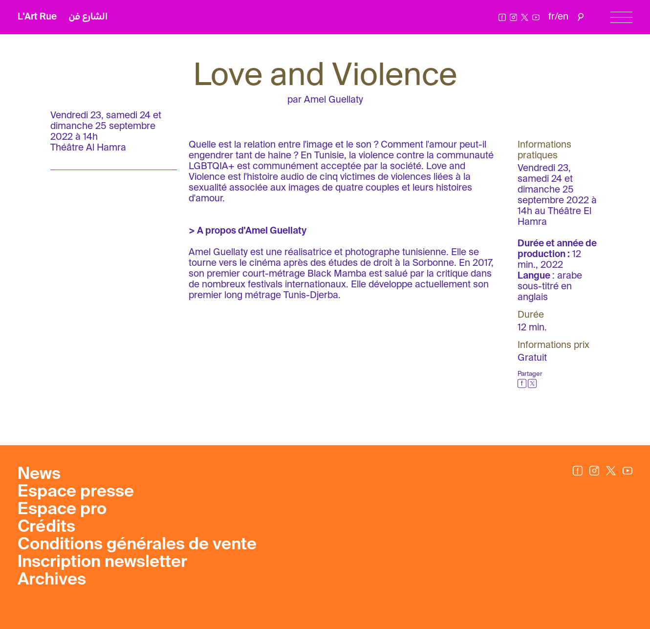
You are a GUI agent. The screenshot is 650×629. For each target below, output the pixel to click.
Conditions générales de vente (137, 545)
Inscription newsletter (102, 562)
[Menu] (621, 17)
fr (551, 17)
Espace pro (62, 509)
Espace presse (76, 492)
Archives (52, 580)
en (563, 17)
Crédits (46, 527)
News (39, 474)
